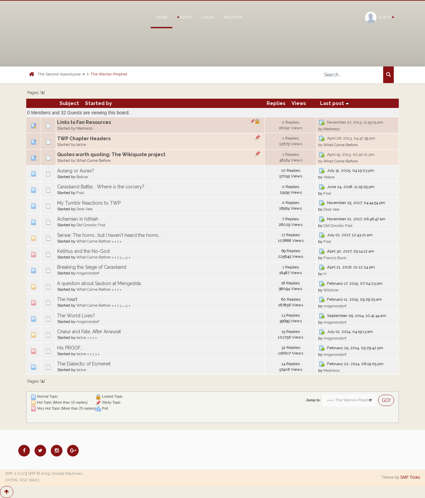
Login (208, 17)
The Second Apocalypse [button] (61, 74)
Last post (334, 103)
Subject (69, 103)
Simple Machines (66, 473)
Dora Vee (84, 209)
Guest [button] (379, 17)
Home (161, 17)
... (124, 257)
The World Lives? (76, 315)
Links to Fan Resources (84, 122)
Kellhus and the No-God (83, 251)
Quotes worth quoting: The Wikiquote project (111, 154)
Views (299, 103)
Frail (80, 192)
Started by (98, 103)
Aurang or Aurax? (75, 170)
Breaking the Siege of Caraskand (91, 267)
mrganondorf (87, 273)
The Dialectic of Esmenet (84, 363)
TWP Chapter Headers (84, 138)
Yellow (329, 177)
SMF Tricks (410, 477)
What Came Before (340, 145)
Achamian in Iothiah (77, 219)
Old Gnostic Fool (90, 225)
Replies (276, 103)
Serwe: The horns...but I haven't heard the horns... (109, 235)
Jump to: (313, 400)
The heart (67, 299)
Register (233, 17)
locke (81, 144)
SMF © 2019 (38, 473)
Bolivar (82, 176)
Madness (84, 128)
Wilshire (330, 290)
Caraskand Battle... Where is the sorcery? (100, 186)
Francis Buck (335, 257)
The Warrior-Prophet (109, 74)
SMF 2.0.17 (15, 473)
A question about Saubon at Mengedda (99, 283)
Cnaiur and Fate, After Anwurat (89, 331)
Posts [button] (184, 17)
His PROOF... (70, 347)
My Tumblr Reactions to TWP (89, 203)
